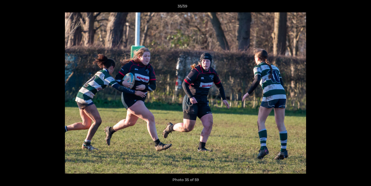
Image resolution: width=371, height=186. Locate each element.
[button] (349, 7)
